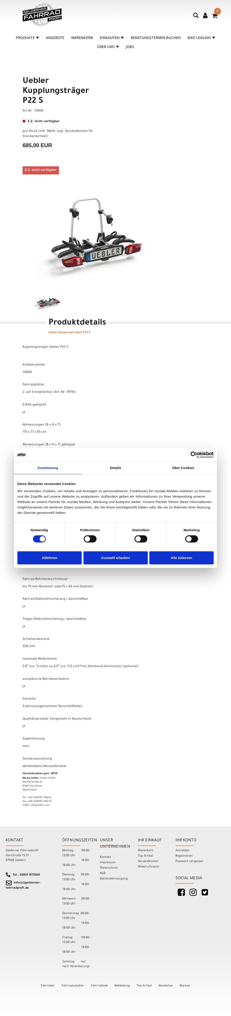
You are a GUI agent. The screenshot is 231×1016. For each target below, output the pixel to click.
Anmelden (182, 850)
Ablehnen (49, 558)
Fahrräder (48, 986)
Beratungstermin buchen (156, 38)
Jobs (130, 47)
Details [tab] (115, 468)
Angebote (55, 38)
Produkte (27, 38)
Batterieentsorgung (113, 879)
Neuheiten (165, 986)
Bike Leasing (201, 38)
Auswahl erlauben (115, 558)
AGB (103, 873)
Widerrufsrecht (148, 867)
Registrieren (184, 856)
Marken (185, 986)
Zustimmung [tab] (48, 468)
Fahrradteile (99, 986)
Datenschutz (109, 868)
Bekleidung (122, 986)
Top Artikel (145, 856)
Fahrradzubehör (73, 986)
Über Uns (108, 47)
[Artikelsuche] (196, 17)
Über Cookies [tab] (183, 468)
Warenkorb (82, 38)
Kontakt (105, 857)
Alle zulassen (181, 558)
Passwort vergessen (189, 861)
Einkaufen (112, 38)
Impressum (108, 862)
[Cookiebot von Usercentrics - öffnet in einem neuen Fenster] (194, 454)
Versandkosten (148, 861)
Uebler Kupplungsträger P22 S (56, 91)
